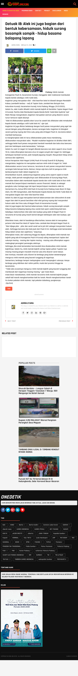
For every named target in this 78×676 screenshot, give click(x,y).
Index (66, 11)
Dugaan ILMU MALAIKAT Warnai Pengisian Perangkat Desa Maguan (37, 421)
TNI (48, 555)
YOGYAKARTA (61, 559)
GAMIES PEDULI (39, 529)
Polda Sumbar (31, 546)
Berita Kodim (33, 525)
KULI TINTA (27, 538)
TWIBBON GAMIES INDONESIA (24, 559)
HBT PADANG (54, 529)
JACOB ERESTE (17, 533)
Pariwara (59, 542)
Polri (4, 551)
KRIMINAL (15, 538)
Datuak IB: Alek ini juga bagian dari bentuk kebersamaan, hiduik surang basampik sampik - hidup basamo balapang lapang (35, 31)
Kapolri (5, 538)
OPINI (27, 542)
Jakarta (30, 533)
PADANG (37, 542)
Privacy (47, 11)
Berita (21, 525)
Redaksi (5, 14)
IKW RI (5, 533)
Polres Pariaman (46, 546)
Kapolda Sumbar (59, 533)
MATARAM (63, 538)
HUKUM (65, 529)
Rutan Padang (24, 551)
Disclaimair (56, 11)
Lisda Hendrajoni (42, 538)
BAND (12, 525)
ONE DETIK (14, 656)
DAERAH (65, 525)
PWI (13, 551)
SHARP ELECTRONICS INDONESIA (13, 555)
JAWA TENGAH (43, 533)
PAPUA (48, 542)
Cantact (38, 11)
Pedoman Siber (27, 11)
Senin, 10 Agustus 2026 (10, 11)
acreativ (74, 656)
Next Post (12, 321)
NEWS (17, 542)
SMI (30, 555)
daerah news (7, 529)
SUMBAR (39, 555)
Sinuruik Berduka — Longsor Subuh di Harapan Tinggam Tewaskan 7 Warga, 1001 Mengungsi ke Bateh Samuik (38, 391)
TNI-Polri (5, 559)
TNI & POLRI (59, 555)
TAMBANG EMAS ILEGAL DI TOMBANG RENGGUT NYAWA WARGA (39, 450)
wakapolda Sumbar (45, 559)
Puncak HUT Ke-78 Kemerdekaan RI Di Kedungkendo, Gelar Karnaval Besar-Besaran (39, 480)
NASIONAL (6, 542)
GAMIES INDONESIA (23, 529)
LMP (53, 538)
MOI (73, 538)
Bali (4, 525)
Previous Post (64, 321)
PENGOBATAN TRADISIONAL (12, 546)
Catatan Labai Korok (50, 525)
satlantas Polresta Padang (45, 551)
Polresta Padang (63, 546)
